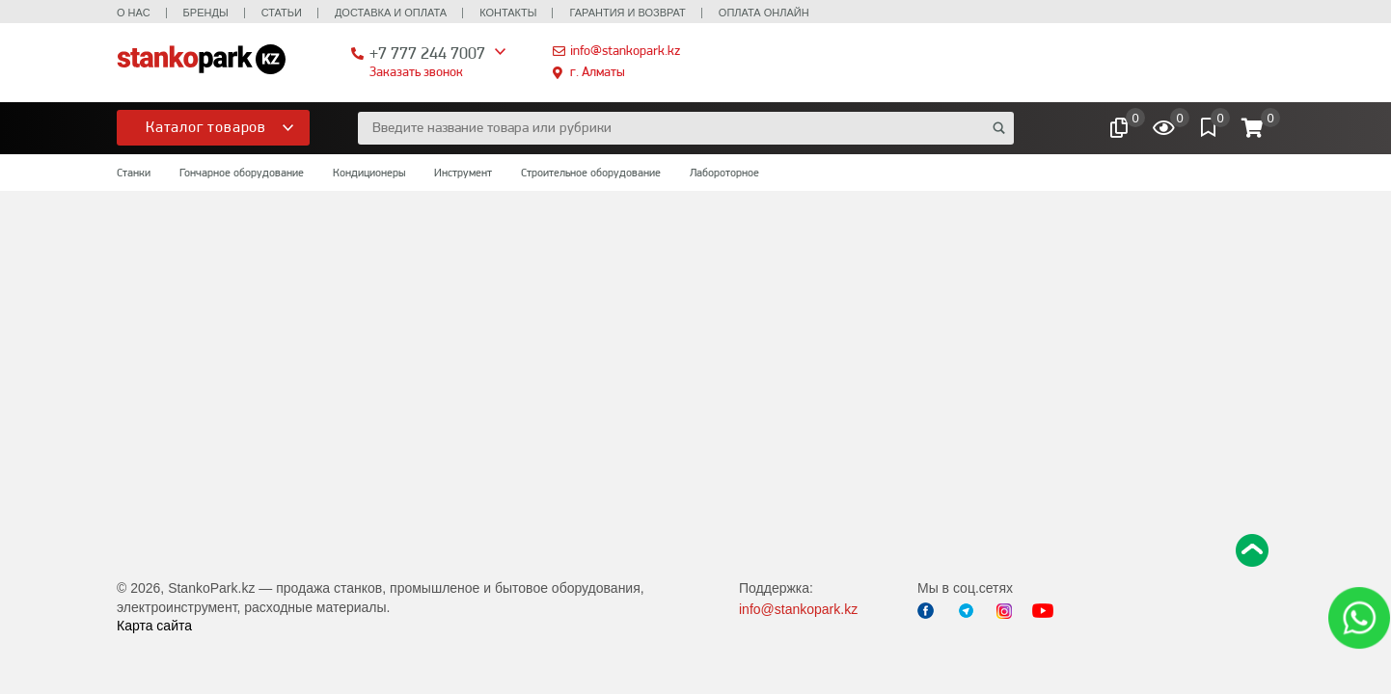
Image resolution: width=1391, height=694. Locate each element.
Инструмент (463, 172)
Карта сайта (154, 625)
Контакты (507, 12)
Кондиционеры (369, 172)
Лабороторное (724, 172)
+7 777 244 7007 (427, 52)
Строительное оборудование (591, 172)
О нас (133, 12)
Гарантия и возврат (627, 12)
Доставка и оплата (391, 12)
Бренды (206, 12)
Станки (133, 172)
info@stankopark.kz (625, 50)
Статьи (281, 12)
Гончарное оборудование (241, 172)
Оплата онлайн (764, 12)
